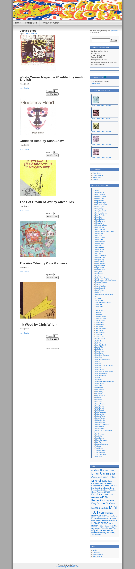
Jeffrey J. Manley (100, 316)
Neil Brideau (99, 387)
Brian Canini (99, 217)
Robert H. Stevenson (102, 424)
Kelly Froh (98, 343)
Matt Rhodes (99, 369)
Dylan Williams (100, 266)
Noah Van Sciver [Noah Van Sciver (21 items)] (98, 516)
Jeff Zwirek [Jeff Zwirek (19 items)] (104, 494)
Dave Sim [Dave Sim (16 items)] (100, 490)
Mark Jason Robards (102, 355)
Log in (94, 550)
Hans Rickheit (99, 290)
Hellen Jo (98, 292)
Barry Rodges (99, 209)
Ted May (98, 446)
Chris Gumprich (100, 221)
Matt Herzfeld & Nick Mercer (104, 365)
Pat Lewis (98, 402)
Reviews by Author (50, 23)
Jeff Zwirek (98, 314)
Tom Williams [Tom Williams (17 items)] (96, 534)
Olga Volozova (100, 396)
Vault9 (74, 565)
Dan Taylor (98, 235)
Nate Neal (98, 385)
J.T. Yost (98, 298)
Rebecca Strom (100, 414)
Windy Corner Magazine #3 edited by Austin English (52, 78)
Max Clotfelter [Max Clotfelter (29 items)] (108, 503)
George (97, 284)
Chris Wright (99, 223)
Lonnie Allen (99, 347)
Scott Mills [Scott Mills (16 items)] (113, 526)
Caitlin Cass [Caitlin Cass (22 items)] (107, 481)
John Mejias (99, 331)
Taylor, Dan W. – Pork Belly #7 (101, 131)
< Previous (33, 34)
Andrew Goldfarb (100, 197)
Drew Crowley (99, 262)
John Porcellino (100, 333)
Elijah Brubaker (100, 270)
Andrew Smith (99, 199)
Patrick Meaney (100, 404)
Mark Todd (98, 357)
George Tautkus (100, 286)
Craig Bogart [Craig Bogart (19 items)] (104, 486)
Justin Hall (98, 335)
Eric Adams (99, 274)
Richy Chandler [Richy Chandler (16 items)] (112, 520)
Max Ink (97, 377)
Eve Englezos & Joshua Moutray (105, 280)
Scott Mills (98, 436)
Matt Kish (98, 367)
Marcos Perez (99, 351)
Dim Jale (98, 253)
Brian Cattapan (100, 219)
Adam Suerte (99, 192)
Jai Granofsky (99, 300)
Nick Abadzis (99, 390)
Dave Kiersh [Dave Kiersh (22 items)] (104, 488)
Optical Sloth (67, 9)
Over (97, 177)
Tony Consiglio (100, 452)
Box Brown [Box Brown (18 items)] (110, 470)
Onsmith (98, 398)
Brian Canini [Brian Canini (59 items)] (100, 473)
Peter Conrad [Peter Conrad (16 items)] (106, 518)
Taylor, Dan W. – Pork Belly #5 (101, 157)
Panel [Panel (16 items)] (115, 516)
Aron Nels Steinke (101, 205)
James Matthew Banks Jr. (103, 302)
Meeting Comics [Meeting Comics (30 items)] (100, 508)
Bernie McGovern (101, 213)
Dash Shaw (99, 239)
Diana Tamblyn (100, 249)
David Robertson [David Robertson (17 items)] (110, 490)
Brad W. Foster (100, 215)
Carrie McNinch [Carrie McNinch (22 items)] (98, 483)
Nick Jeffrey (99, 392)
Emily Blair (98, 272)
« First (27, 34)
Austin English (99, 207)
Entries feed (96, 552)
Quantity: (49, 91)
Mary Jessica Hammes (102, 359)
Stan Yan (98, 442)
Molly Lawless (99, 383)
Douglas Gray (99, 259)
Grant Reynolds (100, 288)
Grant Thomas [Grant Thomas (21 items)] (97, 492)
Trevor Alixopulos (100, 454)
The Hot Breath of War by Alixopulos (47, 202)
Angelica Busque (100, 203)
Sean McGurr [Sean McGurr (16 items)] (96, 528)
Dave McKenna (100, 241)
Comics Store (31, 23)
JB (96, 308)
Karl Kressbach (100, 339)
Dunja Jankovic (100, 264)
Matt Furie (98, 363)
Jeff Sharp (98, 312)
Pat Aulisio (98, 400)
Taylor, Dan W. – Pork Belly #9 (101, 105)
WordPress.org (97, 556)
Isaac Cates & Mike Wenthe (104, 294)
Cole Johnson (99, 227)
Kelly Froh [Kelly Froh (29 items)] (109, 500)
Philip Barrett (99, 408)
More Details (24, 88)
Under (97, 173)
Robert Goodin (100, 422)
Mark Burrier (99, 353)
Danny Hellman (100, 237)
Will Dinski (98, 456)
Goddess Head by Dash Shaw (42, 141)
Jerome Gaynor (100, 320)
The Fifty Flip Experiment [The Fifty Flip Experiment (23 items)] (103, 529)
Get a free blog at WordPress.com (67, 567)
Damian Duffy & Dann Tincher (105, 231)
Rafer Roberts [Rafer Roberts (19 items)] (101, 520)
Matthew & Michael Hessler (104, 371)
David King (98, 245)
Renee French (99, 418)
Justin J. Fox (99, 337)
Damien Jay (99, 233)
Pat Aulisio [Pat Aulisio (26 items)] (96, 518)
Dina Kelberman (100, 255)
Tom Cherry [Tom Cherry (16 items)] (102, 533)
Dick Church (99, 251)
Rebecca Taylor (100, 416)
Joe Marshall (99, 324)
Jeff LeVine (99, 310)
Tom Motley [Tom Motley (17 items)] (110, 533)
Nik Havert (98, 394)
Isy (96, 296)
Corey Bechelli (100, 229)
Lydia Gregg (99, 349)
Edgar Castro (99, 268)
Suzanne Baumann (101, 444)
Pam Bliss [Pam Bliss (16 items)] (109, 516)
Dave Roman (99, 243)
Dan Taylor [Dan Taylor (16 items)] (95, 488)
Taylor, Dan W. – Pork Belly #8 (101, 118)
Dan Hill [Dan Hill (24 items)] (113, 486)
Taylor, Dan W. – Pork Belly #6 (101, 144)
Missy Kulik (99, 379)
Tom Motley (99, 448)
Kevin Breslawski (100, 345)
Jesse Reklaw (99, 322)
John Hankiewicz (100, 329)
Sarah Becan (99, 434)
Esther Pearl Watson (102, 278)
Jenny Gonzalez (100, 318)
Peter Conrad (99, 406)
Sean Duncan (99, 438)
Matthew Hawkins (101, 373)
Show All (95, 179)
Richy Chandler (100, 420)
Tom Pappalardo (100, 450)
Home (18, 23)
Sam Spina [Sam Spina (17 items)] (105, 526)
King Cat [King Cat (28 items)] (95, 503)
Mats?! (97, 361)
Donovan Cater (100, 257)
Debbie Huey (99, 247)
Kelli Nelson (99, 341)
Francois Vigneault (101, 282)
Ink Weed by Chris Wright (39, 324)
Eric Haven (98, 276)
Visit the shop (95, 83)
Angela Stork (99, 201)
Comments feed (98, 554)
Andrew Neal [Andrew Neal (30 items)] (98, 470)
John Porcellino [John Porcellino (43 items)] (99, 498)
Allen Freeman (100, 194)
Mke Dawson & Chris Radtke (104, 381)
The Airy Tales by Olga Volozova (44, 263)
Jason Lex (98, 304)
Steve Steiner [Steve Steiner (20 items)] (106, 528)
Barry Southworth (101, 211)
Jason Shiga (99, 306)
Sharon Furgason (101, 440)
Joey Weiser (99, 327)
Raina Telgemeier (101, 412)
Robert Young (99, 426)
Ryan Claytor (99, 428)
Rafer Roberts (99, 410)
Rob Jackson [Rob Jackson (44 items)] (99, 523)
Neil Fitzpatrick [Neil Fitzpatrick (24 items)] (106, 513)
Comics (96, 190)
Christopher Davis (101, 225)
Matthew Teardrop (101, 375)
